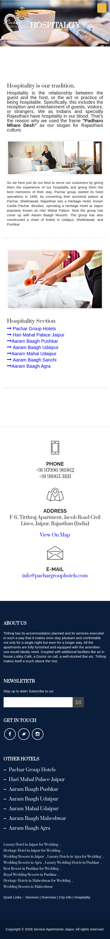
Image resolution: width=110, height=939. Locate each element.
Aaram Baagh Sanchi (32, 359)
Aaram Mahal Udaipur (32, 353)
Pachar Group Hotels (31, 328)
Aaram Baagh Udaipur (32, 347)
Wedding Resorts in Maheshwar (28, 887)
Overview (49, 897)
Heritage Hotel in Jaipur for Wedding (32, 850)
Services (32, 897)
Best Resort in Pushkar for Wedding (31, 869)
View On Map (55, 535)
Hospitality (82, 897)
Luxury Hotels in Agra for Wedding (74, 856)
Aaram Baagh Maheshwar (34, 818)
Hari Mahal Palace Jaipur (35, 334)
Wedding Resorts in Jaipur (24, 856)
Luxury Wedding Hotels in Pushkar (72, 862)
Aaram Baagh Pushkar (32, 341)
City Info (65, 897)
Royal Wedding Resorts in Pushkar (30, 875)
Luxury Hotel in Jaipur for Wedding (31, 844)
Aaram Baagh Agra (29, 366)
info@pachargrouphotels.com (55, 576)
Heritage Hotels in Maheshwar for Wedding (37, 881)
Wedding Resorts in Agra (23, 862)
